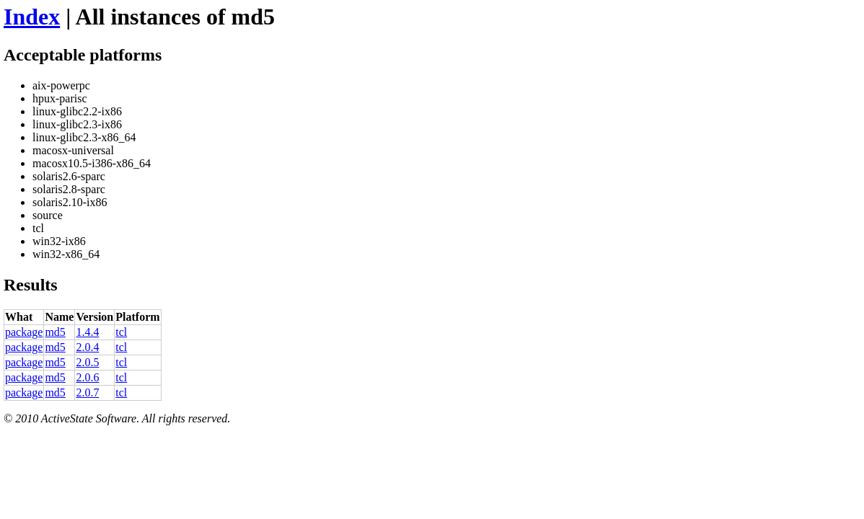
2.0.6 (87, 377)
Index (32, 17)
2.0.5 (87, 362)
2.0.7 (87, 392)
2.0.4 (87, 347)
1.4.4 (87, 332)
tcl (121, 332)
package (24, 332)
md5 (55, 332)
